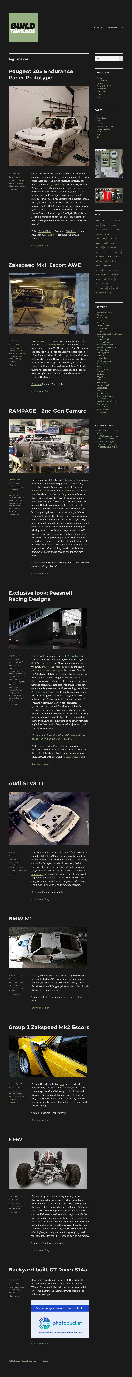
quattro (20, 868)
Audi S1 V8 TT (26, 783)
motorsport (37, 490)
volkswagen (19, 698)
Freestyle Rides (103, 350)
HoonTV (100, 355)
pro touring (100, 270)
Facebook (98, 27)
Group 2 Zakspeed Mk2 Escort (49, 1027)
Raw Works (101, 382)
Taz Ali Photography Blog (107, 401)
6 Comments (14, 874)
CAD (13, 487)
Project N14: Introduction (107, 447)
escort (19, 348)
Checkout (101, 123)
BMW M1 (20, 918)
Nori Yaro (101, 372)
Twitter (45, 666)
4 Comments (14, 190)
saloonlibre (13, 186)
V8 (14, 511)
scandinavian (107, 274)
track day (17, 1209)
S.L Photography (103, 385)
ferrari (20, 671)
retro (11, 1209)
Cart (98, 121)
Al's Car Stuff (102, 318)
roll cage (19, 356)
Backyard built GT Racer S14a (48, 1269)
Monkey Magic (103, 366)
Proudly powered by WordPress (35, 1361)
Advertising (101, 118)
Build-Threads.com (72, 656)
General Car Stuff (16, 662)
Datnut (99, 331)
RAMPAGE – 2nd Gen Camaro (48, 411)
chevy (11, 492)
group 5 (12, 353)
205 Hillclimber (56, 184)
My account (101, 132)
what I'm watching (103, 292)
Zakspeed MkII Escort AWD (45, 265)
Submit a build (103, 137)
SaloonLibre (37, 195)
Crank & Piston (103, 328)
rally (10, 695)
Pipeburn (100, 374)
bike (97, 221)
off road (99, 261)
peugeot (12, 183)
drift (117, 230)
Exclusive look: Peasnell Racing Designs (40, 596)
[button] (122, 28)
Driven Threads (103, 339)
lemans (18, 679)
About (99, 115)
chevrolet (17, 490)
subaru (118, 274)
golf (23, 676)
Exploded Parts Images (106, 126)
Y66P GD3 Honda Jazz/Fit (107, 441)
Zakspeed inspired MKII (54, 344)
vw (10, 701)
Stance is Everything (105, 396)
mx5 (109, 257)
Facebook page (62, 666)
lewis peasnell (14, 682)
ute (97, 283)
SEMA (75, 483)
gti (23, 181)
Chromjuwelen (103, 326)
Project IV (101, 91)
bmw (11, 666)
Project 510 (101, 89)
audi (10, 859)
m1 (10, 991)
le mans (12, 988)
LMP (23, 682)
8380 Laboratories (104, 312)
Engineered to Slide (105, 345)
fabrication (16, 181)
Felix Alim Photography (106, 347)
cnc (15, 492)
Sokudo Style (102, 391)
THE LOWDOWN (103, 407)
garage (99, 243)
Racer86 (100, 380)
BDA (10, 1091)
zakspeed (13, 361)
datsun (105, 230)
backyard (12, 1287)
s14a (17, 1290)
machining (13, 500)
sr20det (12, 1292)
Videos (99, 97)
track (22, 1096)
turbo (11, 359)
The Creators (102, 404)
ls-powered (113, 248)
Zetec (14, 701)
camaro (19, 487)
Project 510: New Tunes (106, 444)
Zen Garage (101, 412)
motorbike (116, 252)
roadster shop (14, 506)
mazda (99, 252)
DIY (111, 230)
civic (15, 668)
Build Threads (14, 177)
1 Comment (13, 1212)
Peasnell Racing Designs (43, 692)
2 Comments (14, 1103)
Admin (99, 78)
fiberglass (13, 985)
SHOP (99, 134)
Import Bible (102, 358)
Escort (68, 1087)
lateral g (20, 498)
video (108, 283)
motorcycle (100, 257)
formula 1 (17, 1203)
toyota (98, 279)
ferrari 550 (13, 674)
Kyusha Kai (101, 364)
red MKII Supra (68, 512)
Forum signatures (104, 129)
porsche (107, 266)
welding (22, 186)
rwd (97, 274)
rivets (21, 991)
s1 (16, 870)
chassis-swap (114, 221)
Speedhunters (102, 393)
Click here (71, 231)
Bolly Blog (101, 320)
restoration (112, 270)
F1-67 (15, 1139)
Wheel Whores (103, 409)
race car (19, 183)
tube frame (108, 279)
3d (10, 487)
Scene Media (102, 388)
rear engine (17, 1206)
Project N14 (101, 94)
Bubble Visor (102, 323)
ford (20, 351)
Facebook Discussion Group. (45, 670)
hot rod (99, 248)
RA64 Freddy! (102, 377)
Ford (62, 1084)
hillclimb (12, 868)
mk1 (10, 684)
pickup (99, 266)
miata (106, 252)
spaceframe (18, 695)
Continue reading (40, 245)
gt (18, 1287)
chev (11, 490)
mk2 (14, 684)
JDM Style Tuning (104, 361)
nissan (22, 1287)
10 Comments (14, 994)
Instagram (112, 27)
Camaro (68, 480)
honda (11, 679)
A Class (100, 315)
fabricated (74, 1091)
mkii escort (20, 353)
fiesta (15, 676)
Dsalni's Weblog (103, 342)
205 (10, 181)
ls (105, 248)
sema (11, 508)
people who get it (112, 261)
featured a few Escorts (47, 341)
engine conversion (103, 234)
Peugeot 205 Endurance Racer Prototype (41, 74)
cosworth (12, 348)
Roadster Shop (58, 494)
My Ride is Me (102, 369)
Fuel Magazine (103, 353)
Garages (100, 83)
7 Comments (14, 515)
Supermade (101, 399)
